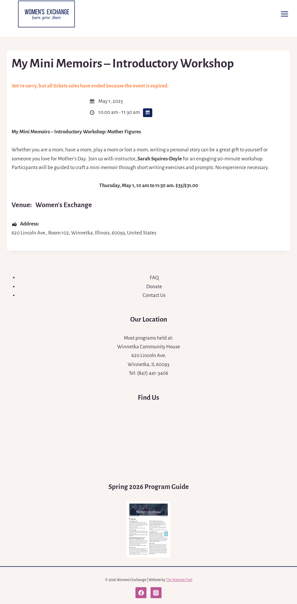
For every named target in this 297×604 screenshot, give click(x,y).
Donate (154, 286)
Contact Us (154, 295)
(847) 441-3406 (152, 373)
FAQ (154, 277)
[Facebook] (140, 592)
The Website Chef (179, 580)
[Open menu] (284, 14)
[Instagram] (156, 592)
